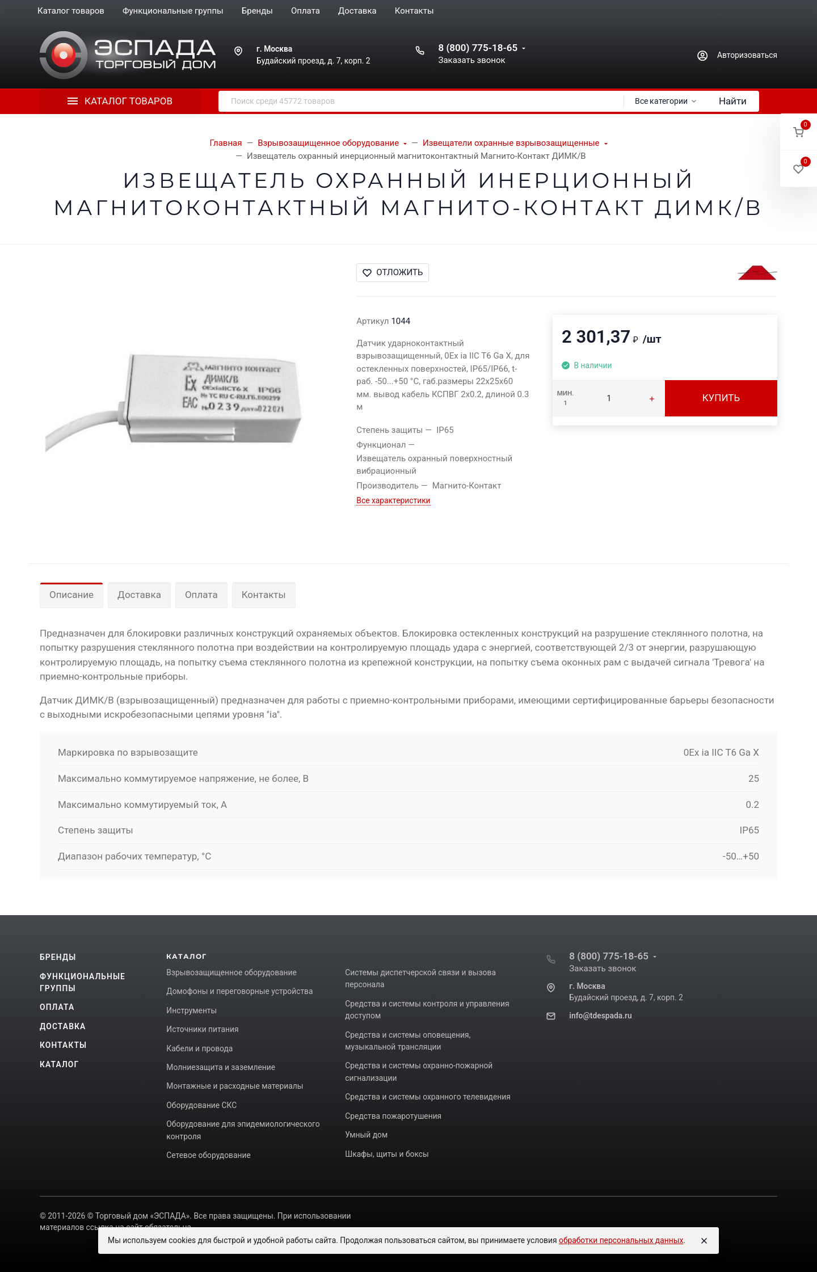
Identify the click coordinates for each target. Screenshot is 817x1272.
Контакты (264, 594)
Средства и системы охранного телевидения (428, 1096)
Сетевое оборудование (208, 1155)
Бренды (58, 957)
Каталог (59, 1064)
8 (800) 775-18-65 (477, 47)
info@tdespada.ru (600, 1015)
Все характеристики (393, 500)
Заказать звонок (471, 60)
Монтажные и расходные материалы (234, 1085)
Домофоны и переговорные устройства (239, 991)
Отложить (393, 272)
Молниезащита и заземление (220, 1067)
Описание (71, 594)
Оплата (201, 594)
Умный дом (366, 1134)
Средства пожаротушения (393, 1116)
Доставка (139, 594)
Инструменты (191, 1010)
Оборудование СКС (201, 1105)
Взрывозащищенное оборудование (231, 972)
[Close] (704, 1241)
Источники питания (202, 1029)
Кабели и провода (199, 1048)
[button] (798, 131)
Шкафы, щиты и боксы (386, 1154)
